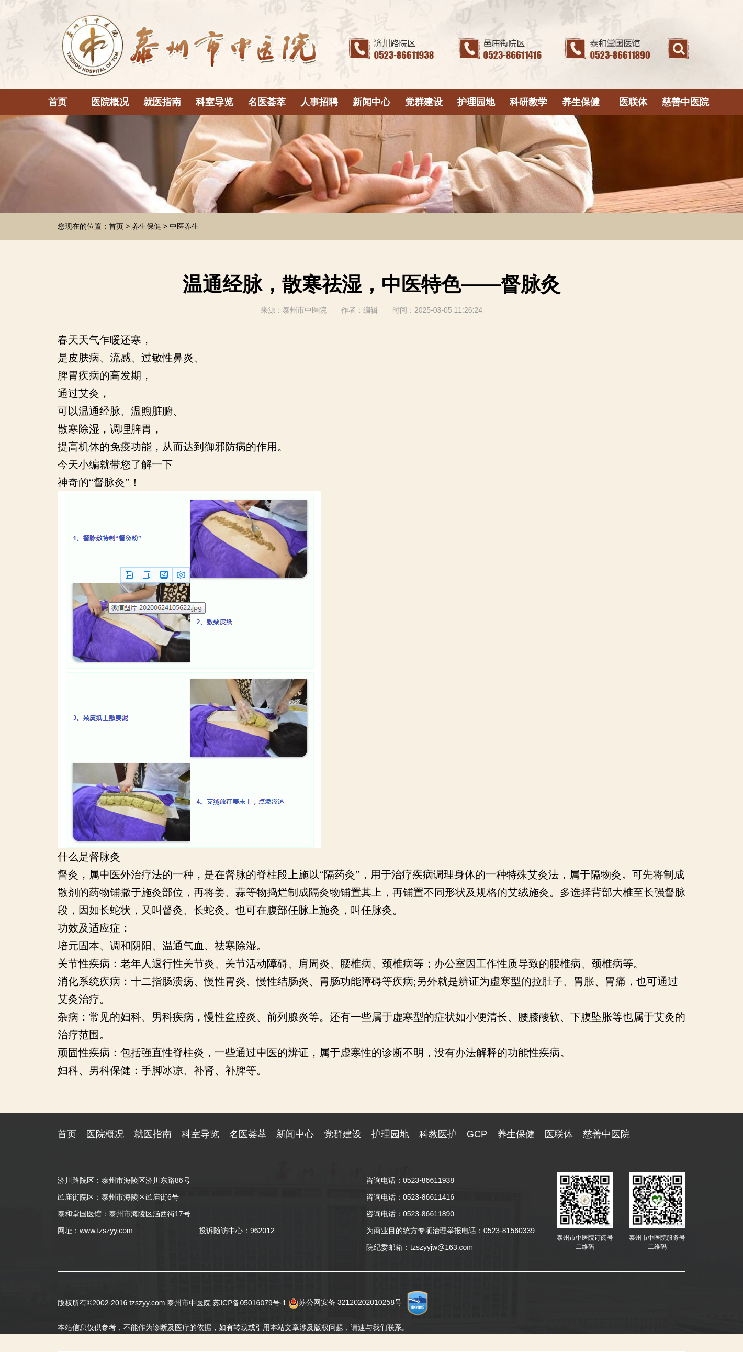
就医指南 (162, 102)
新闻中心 (371, 102)
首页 (57, 102)
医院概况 (110, 102)
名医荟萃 (267, 102)
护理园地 (476, 102)
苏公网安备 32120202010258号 (345, 1302)
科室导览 (214, 102)
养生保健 (581, 102)
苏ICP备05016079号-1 (249, 1302)
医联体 (633, 102)
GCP (477, 1134)
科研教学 (528, 102)
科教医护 (438, 1134)
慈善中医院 (685, 102)
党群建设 (424, 102)
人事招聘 (319, 102)
